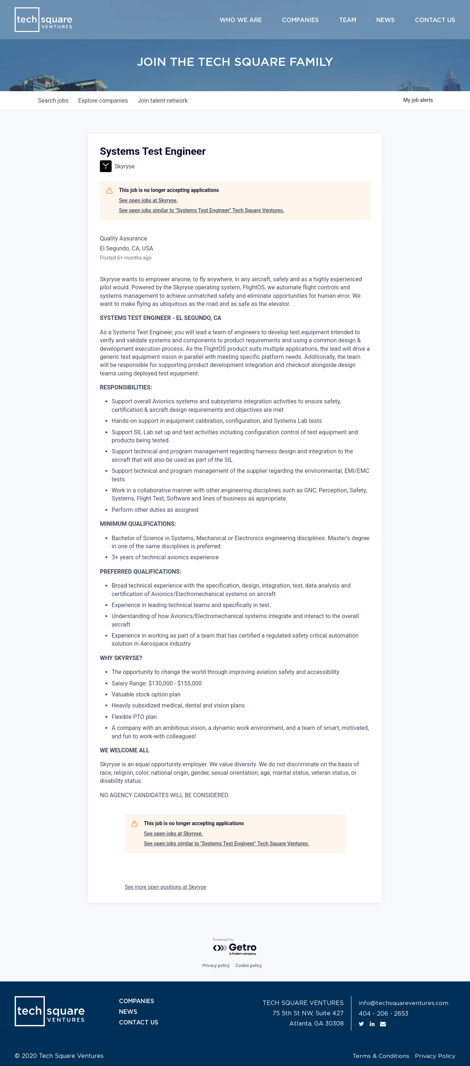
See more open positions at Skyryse (165, 887)
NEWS (128, 1012)
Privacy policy (215, 965)
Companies (300, 20)
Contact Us (435, 20)
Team (347, 20)
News (385, 20)
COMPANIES (137, 1001)
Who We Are (241, 20)
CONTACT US (139, 1022)
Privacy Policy (435, 1056)
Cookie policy (248, 965)
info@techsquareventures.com (403, 1003)
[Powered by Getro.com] (235, 947)
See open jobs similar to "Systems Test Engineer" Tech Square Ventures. (201, 210)
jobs (54, 100)
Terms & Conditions (380, 1056)
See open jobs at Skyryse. (148, 200)
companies (106, 100)
